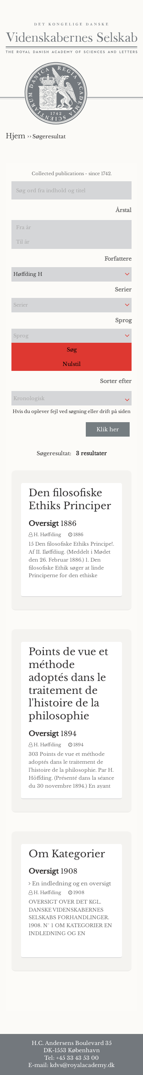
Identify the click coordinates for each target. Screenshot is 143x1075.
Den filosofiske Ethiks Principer (70, 499)
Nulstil (72, 364)
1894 (53, 734)
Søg (72, 349)
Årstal (124, 210)
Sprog (123, 320)
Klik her (107, 429)
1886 (53, 523)
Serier (123, 289)
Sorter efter (116, 381)
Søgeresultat (49, 136)
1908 (53, 871)
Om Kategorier (67, 854)
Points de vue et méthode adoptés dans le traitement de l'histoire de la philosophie (68, 684)
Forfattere (118, 258)
